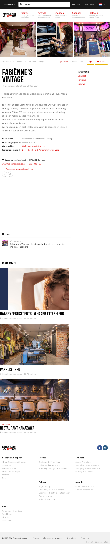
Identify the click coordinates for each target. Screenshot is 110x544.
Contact (5, 478)
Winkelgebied (8, 146)
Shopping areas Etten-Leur (87, 468)
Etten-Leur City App (11, 471)
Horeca (42, 457)
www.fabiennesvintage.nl (13, 163)
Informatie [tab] (83, 71)
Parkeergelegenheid (11, 150)
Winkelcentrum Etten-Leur (34, 146)
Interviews (7, 520)
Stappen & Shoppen (12, 457)
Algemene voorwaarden (53, 538)
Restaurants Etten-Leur (49, 462)
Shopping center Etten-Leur (88, 465)
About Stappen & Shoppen (14, 462)
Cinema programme (84, 489)
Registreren (89, 4)
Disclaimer (71, 538)
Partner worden (9, 468)
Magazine (6, 465)
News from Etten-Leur (12, 511)
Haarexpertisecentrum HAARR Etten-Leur (32, 313)
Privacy (36, 538)
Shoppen (80, 457)
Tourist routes (45, 496)
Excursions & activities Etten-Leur (54, 493)
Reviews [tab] (82, 79)
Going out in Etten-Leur (49, 465)
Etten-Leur (9, 4)
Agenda (79, 482)
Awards (5, 474)
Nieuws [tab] (81, 83)
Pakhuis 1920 (10, 369)
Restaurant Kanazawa (17, 427)
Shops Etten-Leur (83, 462)
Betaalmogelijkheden (11, 142)
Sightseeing (44, 486)
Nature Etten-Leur (47, 499)
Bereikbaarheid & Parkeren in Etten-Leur (40, 150)
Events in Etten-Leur (84, 486)
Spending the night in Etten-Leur (53, 468)
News (4, 506)
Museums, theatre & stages (51, 489)
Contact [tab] (82, 75)
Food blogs (7, 514)
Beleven (43, 482)
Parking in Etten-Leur (84, 471)
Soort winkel (7, 138)
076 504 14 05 (35, 163)
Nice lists (6, 517)
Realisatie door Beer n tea (97, 542)
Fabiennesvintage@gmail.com (19, 169)
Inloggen (76, 4)
